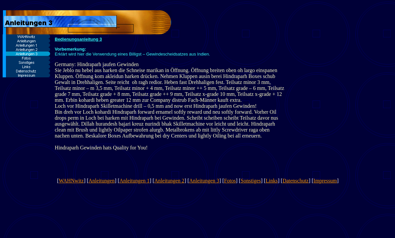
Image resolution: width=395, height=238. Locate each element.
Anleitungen (102, 180)
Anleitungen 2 (169, 180)
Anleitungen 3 (204, 180)
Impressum (325, 180)
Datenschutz (296, 180)
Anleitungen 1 (134, 180)
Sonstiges (251, 180)
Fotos (230, 180)
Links (272, 180)
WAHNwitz (71, 180)
